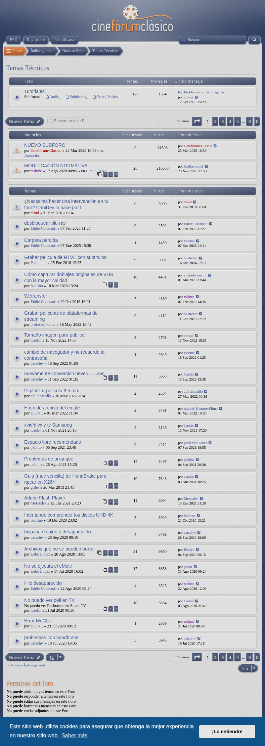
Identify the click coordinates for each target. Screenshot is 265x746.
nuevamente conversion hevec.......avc (64, 373)
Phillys (189, 549)
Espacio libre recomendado (52, 442)
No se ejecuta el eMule (48, 566)
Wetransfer (35, 296)
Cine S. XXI (96, 171)
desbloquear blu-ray (45, 223)
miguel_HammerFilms (200, 408)
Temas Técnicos (27, 68)
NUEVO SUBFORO (44, 145)
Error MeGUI (37, 620)
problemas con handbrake (51, 637)
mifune (36, 171)
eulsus (188, 97)
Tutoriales (34, 91)
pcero (188, 567)
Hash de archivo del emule (52, 407)
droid (35, 213)
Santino (37, 285)
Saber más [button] (74, 735)
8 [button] (249, 121)
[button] (197, 121)
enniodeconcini (195, 275)
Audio (52, 96)
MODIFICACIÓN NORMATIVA (55, 165)
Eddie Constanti (43, 228)
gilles (35, 487)
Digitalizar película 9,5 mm (51, 390)
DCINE (37, 413)
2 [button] (215, 121)
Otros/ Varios (105, 96)
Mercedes (38, 503)
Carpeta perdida (41, 240)
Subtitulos (75, 96)
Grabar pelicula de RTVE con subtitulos (65, 257)
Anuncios (32, 155)
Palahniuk (39, 262)
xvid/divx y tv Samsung (48, 425)
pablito (36, 447)
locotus (189, 241)
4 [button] (230, 121)
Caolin (36, 340)
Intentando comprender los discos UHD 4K (68, 515)
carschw (37, 363)
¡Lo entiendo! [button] (227, 731)
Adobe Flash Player (44, 497)
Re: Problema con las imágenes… (203, 92)
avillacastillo (41, 396)
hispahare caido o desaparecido (57, 531)
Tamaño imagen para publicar (55, 335)
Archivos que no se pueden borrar (59, 549)
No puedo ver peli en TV (49, 600)
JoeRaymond (193, 166)
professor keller (43, 324)
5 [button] (237, 121)
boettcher (190, 258)
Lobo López (40, 554)
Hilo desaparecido (43, 583)
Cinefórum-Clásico (46, 150)
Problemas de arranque (48, 459)
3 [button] (222, 121)
